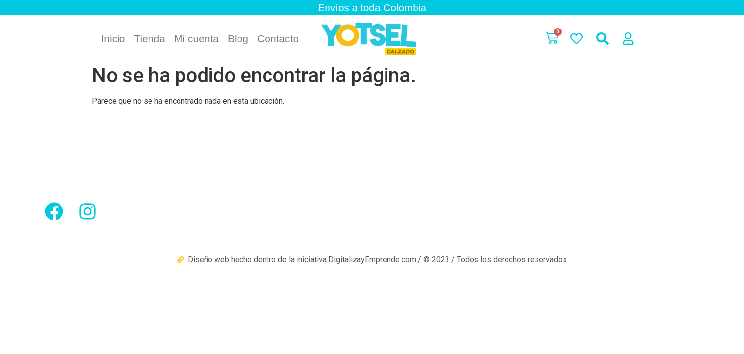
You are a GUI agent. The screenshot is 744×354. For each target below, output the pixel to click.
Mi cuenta (196, 38)
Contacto (277, 38)
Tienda (149, 38)
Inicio (113, 38)
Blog (238, 38)
